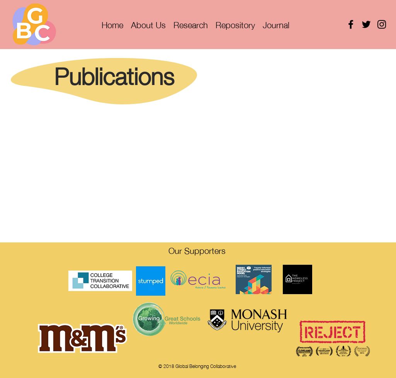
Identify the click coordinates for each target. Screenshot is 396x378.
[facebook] (351, 24)
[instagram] (382, 24)
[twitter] (366, 24)
